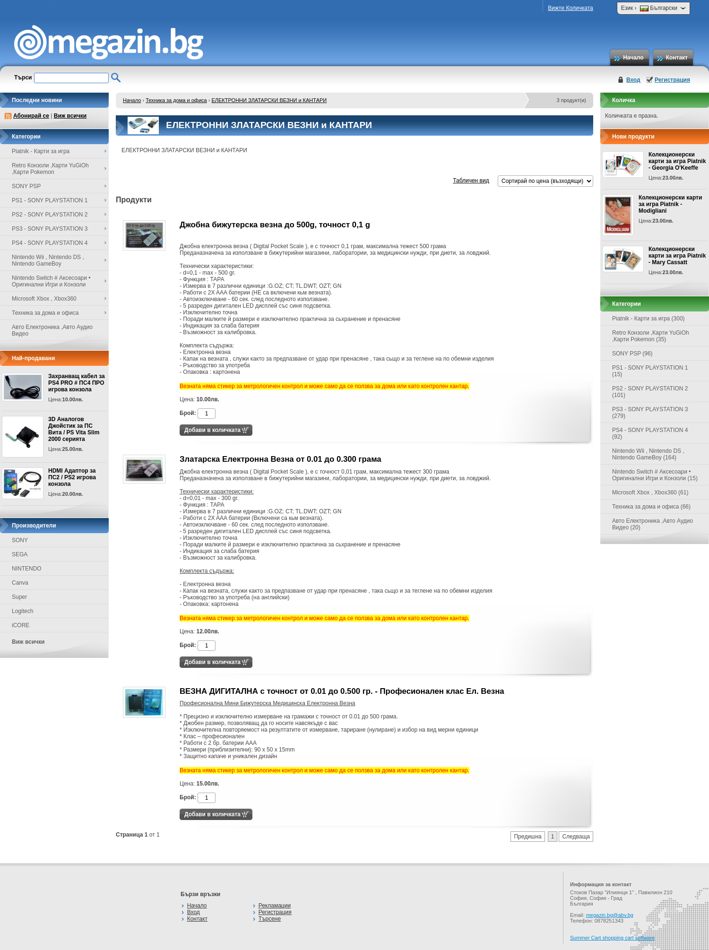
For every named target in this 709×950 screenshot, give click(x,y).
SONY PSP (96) (632, 353)
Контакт (677, 57)
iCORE (20, 625)
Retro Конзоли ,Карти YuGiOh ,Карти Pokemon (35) (650, 336)
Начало (633, 57)
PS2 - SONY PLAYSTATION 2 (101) (650, 391)
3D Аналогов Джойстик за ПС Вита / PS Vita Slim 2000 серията (73, 429)
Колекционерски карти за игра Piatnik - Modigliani (670, 204)
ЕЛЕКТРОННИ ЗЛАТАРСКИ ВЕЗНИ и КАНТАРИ (269, 100)
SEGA (19, 554)
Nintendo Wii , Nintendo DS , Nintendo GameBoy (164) (648, 454)
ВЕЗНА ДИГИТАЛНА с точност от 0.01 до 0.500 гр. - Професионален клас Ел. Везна (342, 691)
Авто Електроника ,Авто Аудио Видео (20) (652, 524)
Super (19, 597)
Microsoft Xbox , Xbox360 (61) (650, 492)
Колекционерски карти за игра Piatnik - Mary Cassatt (677, 256)
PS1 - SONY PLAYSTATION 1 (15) (650, 371)
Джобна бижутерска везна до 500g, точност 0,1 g (275, 224)
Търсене (270, 918)
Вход (633, 80)
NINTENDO (27, 568)
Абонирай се (31, 115)
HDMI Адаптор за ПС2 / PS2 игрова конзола (72, 477)
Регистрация (672, 80)
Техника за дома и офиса (176, 100)
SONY (20, 540)
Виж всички (70, 115)
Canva (20, 582)
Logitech (22, 611)
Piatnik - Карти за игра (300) (648, 318)
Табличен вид (471, 180)
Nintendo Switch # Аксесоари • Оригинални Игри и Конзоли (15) (655, 475)
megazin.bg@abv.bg (609, 915)
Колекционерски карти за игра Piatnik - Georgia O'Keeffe (677, 161)
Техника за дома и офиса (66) (651, 506)
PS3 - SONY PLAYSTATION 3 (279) (650, 412)
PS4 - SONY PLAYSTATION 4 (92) (650, 433)
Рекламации (275, 905)
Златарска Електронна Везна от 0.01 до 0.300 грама (280, 459)
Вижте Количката (570, 8)
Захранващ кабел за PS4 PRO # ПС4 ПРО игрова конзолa (76, 383)
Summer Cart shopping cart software (612, 938)
